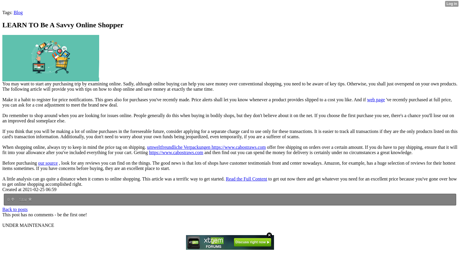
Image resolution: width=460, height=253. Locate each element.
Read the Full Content (246, 178)
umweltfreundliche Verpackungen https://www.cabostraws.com (206, 147)
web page (376, 99)
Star (25, 199)
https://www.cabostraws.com (176, 152)
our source (48, 163)
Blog (18, 12)
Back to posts (15, 209)
